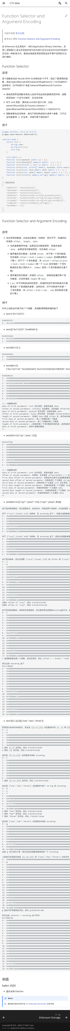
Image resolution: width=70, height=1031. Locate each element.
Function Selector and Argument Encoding (39, 38)
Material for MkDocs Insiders (22, 1028)
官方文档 (20, 33)
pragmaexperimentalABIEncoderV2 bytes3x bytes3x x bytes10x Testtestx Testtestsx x (36, 171)
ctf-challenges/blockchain (36, 1004)
